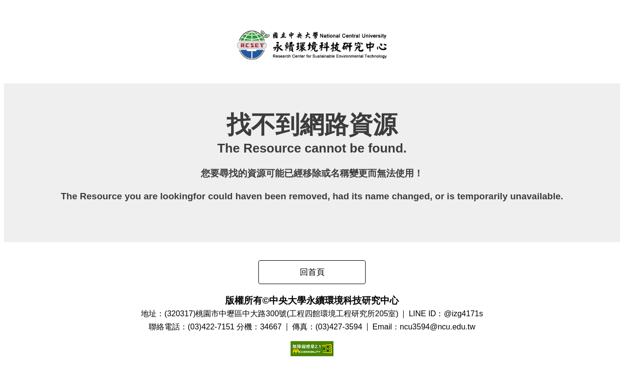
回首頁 (312, 272)
